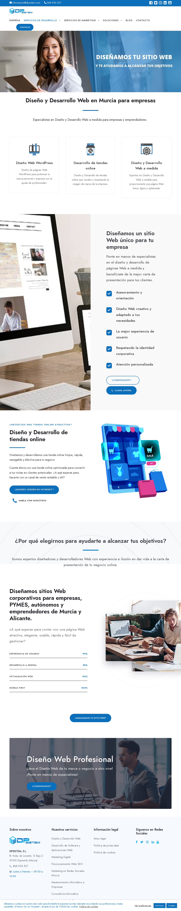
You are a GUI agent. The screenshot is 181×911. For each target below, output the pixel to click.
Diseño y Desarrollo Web (66, 838)
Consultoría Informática (65, 894)
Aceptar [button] (171, 905)
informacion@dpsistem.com (26, 2)
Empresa (14, 20)
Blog (129, 20)
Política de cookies (104, 852)
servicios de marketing (80, 20)
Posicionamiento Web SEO (67, 864)
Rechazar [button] (159, 905)
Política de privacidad (106, 845)
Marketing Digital (61, 857)
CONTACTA (25, 27)
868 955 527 (54, 2)
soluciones (111, 20)
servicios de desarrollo (40, 20)
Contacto (143, 20)
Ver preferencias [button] (143, 905)
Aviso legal (100, 838)
